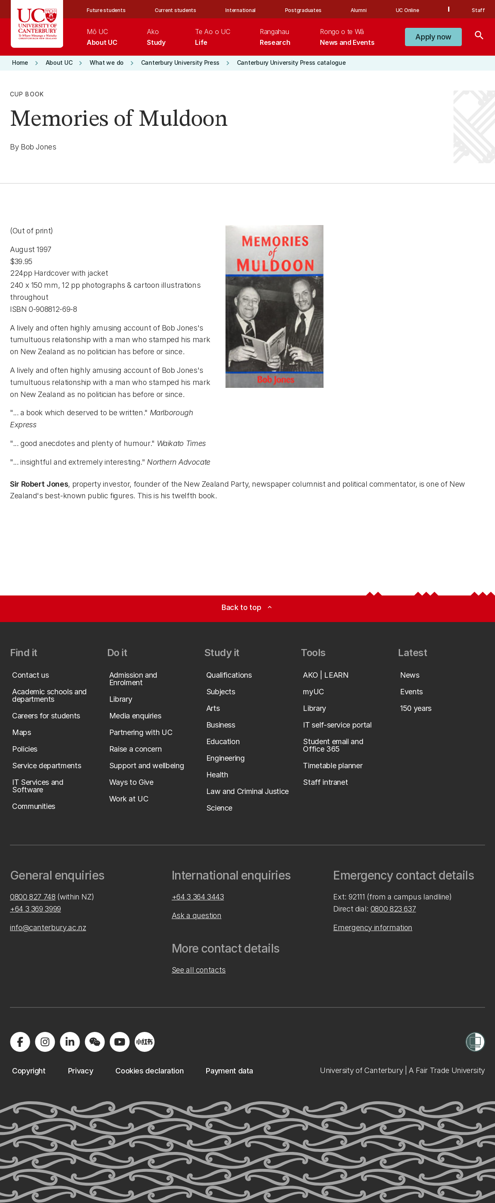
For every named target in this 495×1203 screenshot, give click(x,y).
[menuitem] (102, 37)
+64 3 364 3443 (198, 896)
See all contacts (199, 969)
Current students (175, 10)
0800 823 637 (393, 908)
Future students (106, 10)
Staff (478, 10)
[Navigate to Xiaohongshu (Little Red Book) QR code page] (144, 1042)
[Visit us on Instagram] (45, 1042)
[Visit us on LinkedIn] (70, 1042)
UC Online (407, 10)
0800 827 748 (33, 896)
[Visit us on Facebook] (20, 1042)
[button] (433, 37)
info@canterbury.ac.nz (48, 927)
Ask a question (197, 915)
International (240, 10)
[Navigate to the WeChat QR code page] (95, 1042)
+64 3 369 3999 (35, 908)
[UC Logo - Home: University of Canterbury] (37, 24)
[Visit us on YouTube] (119, 1042)
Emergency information (372, 927)
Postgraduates (303, 10)
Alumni (359, 10)
